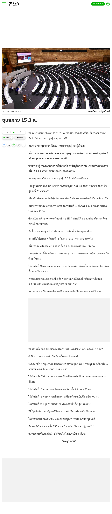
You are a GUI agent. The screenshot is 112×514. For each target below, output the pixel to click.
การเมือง (92, 111)
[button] (4, 145)
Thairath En (98, 4)
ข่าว (82, 111)
